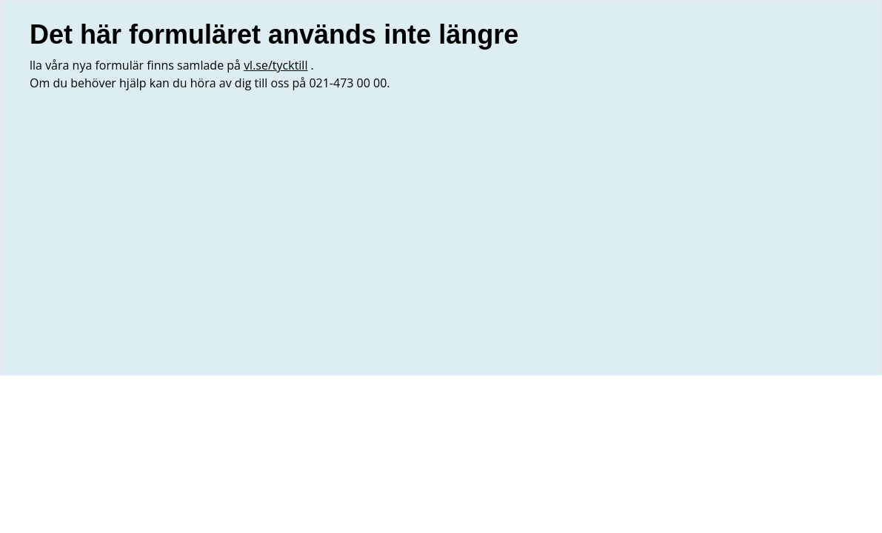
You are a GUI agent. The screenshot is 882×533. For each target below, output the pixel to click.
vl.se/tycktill (275, 65)
